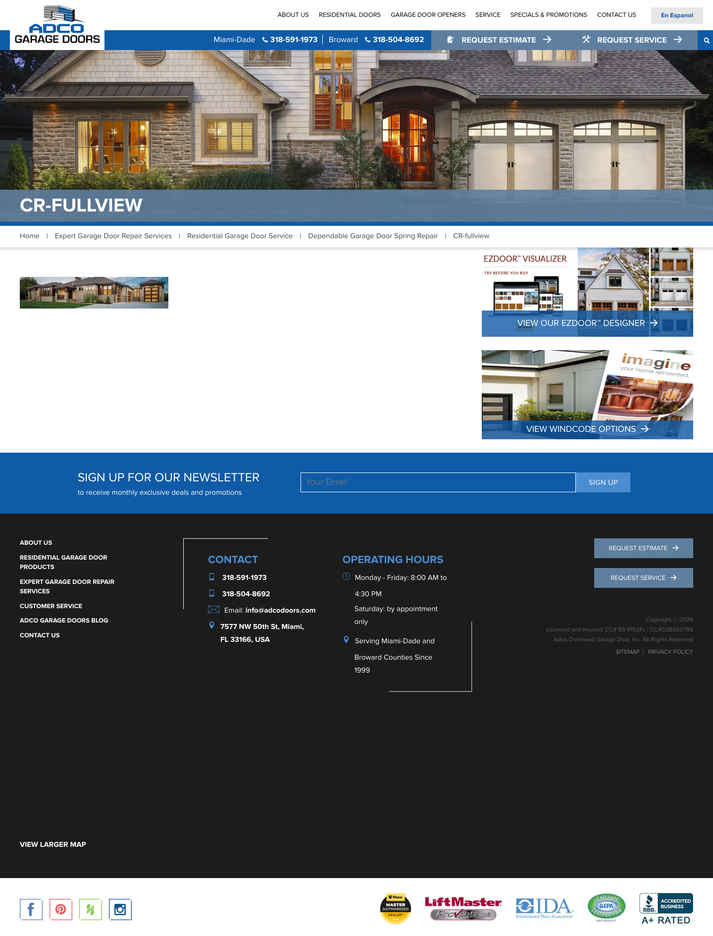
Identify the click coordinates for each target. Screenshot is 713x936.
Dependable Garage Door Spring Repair (373, 236)
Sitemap (628, 652)
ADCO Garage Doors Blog (64, 620)
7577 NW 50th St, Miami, (262, 626)
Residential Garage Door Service (240, 236)
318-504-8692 (376, 40)
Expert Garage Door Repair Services (113, 236)
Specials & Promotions (548, 15)
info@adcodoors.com (281, 610)
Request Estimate (492, 40)
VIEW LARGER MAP (53, 844)
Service (488, 15)
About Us (293, 15)
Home (30, 236)
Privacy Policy (670, 652)
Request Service (625, 40)
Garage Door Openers (428, 15)
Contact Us (616, 15)
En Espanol (677, 15)
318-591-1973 (265, 40)
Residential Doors (350, 15)
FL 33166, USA (245, 639)
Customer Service (51, 606)
